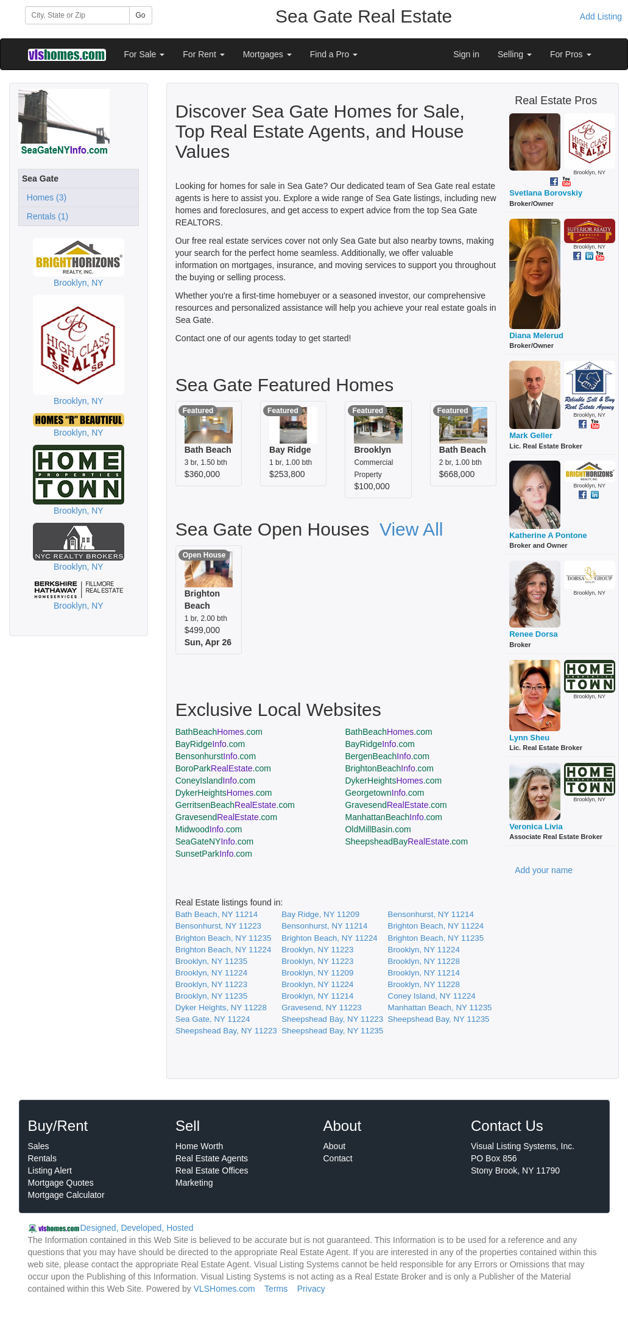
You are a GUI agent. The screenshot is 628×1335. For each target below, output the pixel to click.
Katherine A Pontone (548, 535)
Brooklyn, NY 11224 (424, 949)
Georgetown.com (384, 793)
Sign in (466, 54)
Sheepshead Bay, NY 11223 (332, 1019)
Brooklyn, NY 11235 (211, 961)
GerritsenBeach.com (235, 805)
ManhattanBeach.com (393, 817)
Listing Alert (50, 1170)
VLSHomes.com (224, 1289)
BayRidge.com (210, 744)
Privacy (311, 1289)
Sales (38, 1146)
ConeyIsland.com (215, 780)
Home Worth (199, 1146)
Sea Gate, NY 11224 (212, 1019)
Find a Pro (334, 54)
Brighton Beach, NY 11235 (223, 938)
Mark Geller (530, 435)
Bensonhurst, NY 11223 (218, 925)
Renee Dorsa (533, 634)
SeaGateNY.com (214, 841)
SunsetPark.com (213, 854)
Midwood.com (208, 829)
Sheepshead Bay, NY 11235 (439, 1019)
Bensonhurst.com (215, 756)
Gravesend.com (395, 805)
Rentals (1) (45, 216)
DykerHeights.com (393, 780)
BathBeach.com (219, 732)
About (334, 1146)
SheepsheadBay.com (406, 841)
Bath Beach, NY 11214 (216, 914)
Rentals (42, 1158)
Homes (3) (44, 197)
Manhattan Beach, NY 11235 (440, 1007)
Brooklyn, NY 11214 (424, 972)
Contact (338, 1158)
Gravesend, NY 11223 (321, 1007)
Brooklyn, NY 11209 (317, 972)
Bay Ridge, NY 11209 (320, 914)
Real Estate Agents (211, 1158)
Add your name (544, 870)
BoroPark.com (223, 768)
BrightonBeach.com (389, 768)
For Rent (203, 54)
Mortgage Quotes (61, 1183)
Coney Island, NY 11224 (432, 995)
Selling (515, 54)
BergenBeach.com (387, 756)
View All (411, 529)
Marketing (194, 1183)
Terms (276, 1289)
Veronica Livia (535, 826)
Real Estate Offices (212, 1170)
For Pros (570, 54)
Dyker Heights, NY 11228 (221, 1007)
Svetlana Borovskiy (545, 192)
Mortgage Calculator (66, 1195)
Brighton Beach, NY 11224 (436, 925)
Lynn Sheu (529, 737)
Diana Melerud (536, 335)
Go (141, 15)
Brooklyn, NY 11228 (424, 961)
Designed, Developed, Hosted (137, 1228)
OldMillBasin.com (378, 829)
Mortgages (267, 54)
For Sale (144, 54)
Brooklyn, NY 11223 (317, 949)
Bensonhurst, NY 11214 (431, 914)
